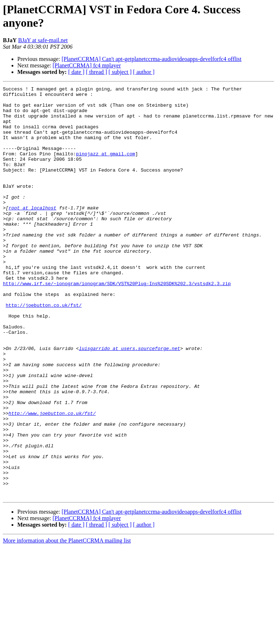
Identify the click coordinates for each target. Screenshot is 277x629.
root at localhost (33, 232)
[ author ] (144, 72)
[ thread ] (96, 72)
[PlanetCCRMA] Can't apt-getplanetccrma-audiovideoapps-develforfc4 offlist (152, 59)
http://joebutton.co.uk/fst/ (44, 349)
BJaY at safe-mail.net (43, 40)
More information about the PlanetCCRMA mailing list (67, 623)
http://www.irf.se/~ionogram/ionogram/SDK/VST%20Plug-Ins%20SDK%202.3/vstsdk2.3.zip (117, 323)
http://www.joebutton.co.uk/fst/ (52, 479)
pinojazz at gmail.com (105, 167)
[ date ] (76, 72)
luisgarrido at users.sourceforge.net (129, 401)
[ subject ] (120, 72)
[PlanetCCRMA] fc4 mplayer (87, 65)
